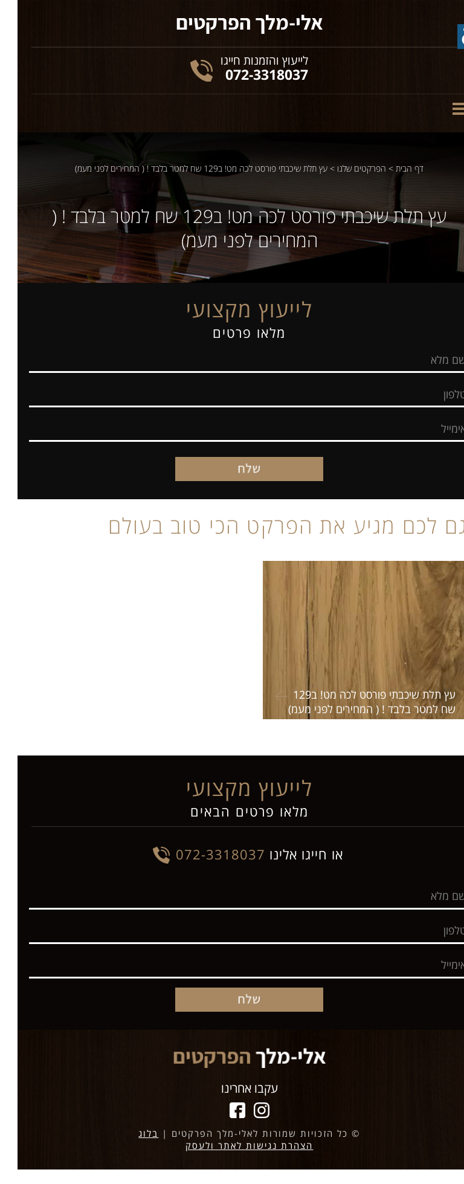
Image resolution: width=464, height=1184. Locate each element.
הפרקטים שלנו (344, 168)
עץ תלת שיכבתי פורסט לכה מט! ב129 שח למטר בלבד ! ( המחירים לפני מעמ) (183, 168)
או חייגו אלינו (242, 854)
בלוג (131, 1133)
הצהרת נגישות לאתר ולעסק (231, 1145)
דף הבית (392, 168)
